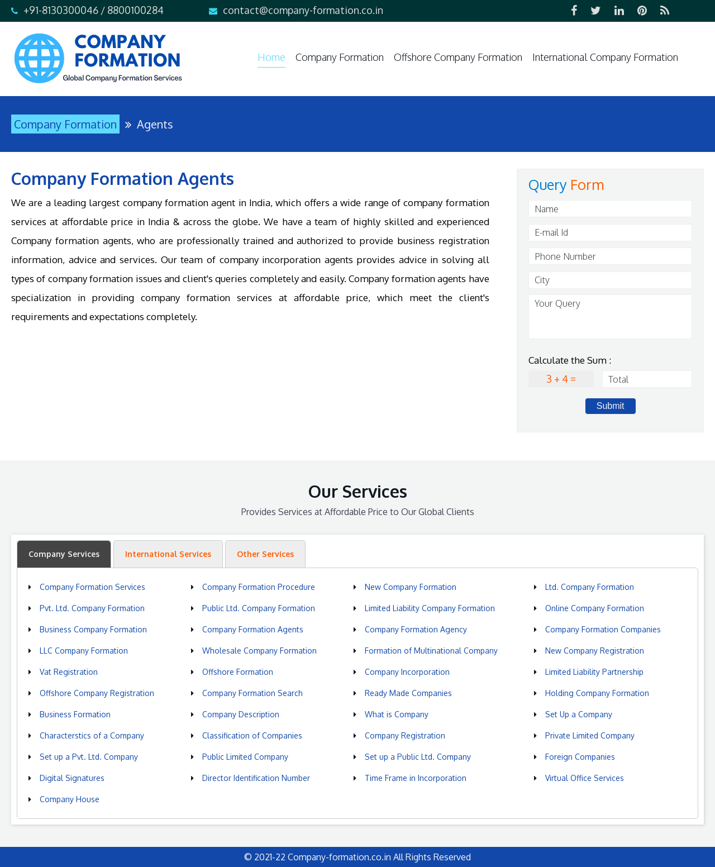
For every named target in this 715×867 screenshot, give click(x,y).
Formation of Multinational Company (431, 650)
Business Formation (75, 714)
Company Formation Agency (416, 629)
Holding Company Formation (597, 693)
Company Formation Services (92, 587)
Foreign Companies (580, 756)
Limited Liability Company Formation (430, 608)
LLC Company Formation (84, 650)
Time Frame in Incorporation (415, 778)
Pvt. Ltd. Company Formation (92, 608)
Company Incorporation (407, 672)
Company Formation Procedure (258, 587)
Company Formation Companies (603, 629)
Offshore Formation (237, 672)
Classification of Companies (252, 735)
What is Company (396, 714)
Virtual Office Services (584, 778)
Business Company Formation (93, 629)
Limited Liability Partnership (594, 672)
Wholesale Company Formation (259, 650)
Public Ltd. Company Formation (258, 608)
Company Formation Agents (252, 629)
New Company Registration (594, 650)
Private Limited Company (590, 735)
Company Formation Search (252, 693)
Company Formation (339, 57)
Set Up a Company (578, 714)
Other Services (265, 554)
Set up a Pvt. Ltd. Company (89, 756)
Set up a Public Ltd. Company (418, 756)
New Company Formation (410, 587)
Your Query (610, 316)
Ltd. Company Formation (589, 587)
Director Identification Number (256, 778)
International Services (168, 554)
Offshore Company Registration (97, 693)
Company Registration (405, 735)
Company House (69, 799)
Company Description (240, 714)
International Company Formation (605, 57)
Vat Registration (69, 672)
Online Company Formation (594, 608)
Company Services (63, 554)
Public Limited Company (245, 756)
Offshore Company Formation (458, 57)
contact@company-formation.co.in (303, 10)
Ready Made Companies (408, 693)
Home (271, 57)
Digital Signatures (72, 778)
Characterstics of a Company (92, 735)
